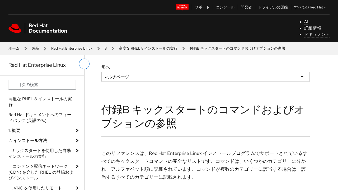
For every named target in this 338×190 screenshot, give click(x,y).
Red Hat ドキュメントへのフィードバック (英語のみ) (39, 117)
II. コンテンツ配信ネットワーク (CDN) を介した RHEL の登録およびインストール (40, 172)
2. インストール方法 (27, 140)
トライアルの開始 (273, 7)
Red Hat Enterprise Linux (71, 48)
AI (306, 22)
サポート (202, 7)
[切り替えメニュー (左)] (84, 64)
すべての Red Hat (311, 7)
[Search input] (42, 85)
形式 (105, 67)
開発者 (246, 7)
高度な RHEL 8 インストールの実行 (148, 48)
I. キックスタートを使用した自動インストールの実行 (39, 153)
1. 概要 (14, 130)
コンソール (225, 7)
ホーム (14, 48)
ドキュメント (317, 34)
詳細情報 (312, 28)
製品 (35, 48)
